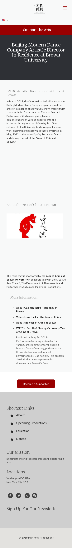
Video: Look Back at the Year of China (38, 317)
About (20, 415)
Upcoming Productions (31, 423)
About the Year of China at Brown (36, 322)
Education (22, 430)
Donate (21, 438)
